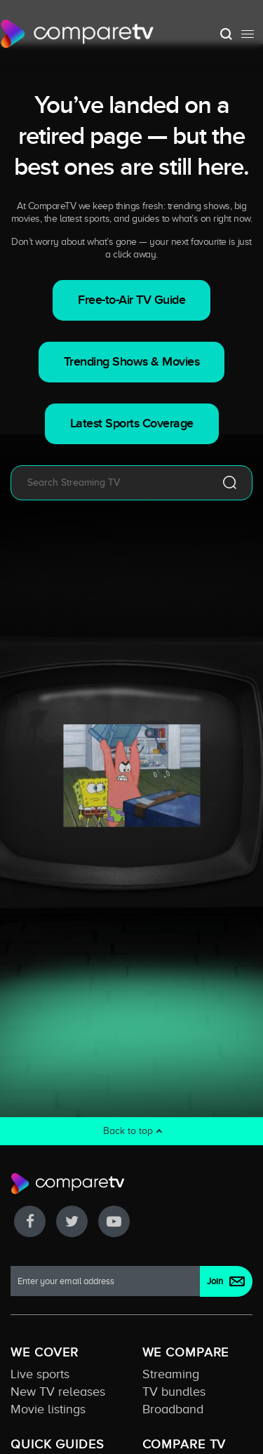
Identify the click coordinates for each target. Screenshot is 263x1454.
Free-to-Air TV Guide (131, 300)
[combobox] (110, 483)
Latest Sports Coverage (132, 423)
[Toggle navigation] (247, 33)
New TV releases (58, 1392)
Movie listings (48, 1409)
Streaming (170, 1374)
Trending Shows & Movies (132, 361)
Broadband (172, 1409)
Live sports (40, 1374)
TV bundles (173, 1392)
